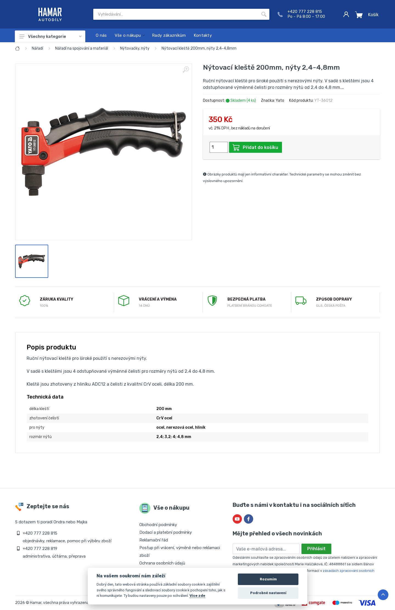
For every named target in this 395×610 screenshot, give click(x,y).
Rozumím (268, 579)
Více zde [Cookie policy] (197, 595)
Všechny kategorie (50, 36)
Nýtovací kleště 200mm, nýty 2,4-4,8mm (199, 48)
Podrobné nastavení (268, 593)
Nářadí (37, 48)
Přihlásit (316, 548)
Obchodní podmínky (158, 524)
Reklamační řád (153, 540)
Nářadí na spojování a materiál (81, 48)
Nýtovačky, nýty (134, 48)
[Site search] (175, 14)
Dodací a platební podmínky (165, 532)
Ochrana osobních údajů (162, 563)
